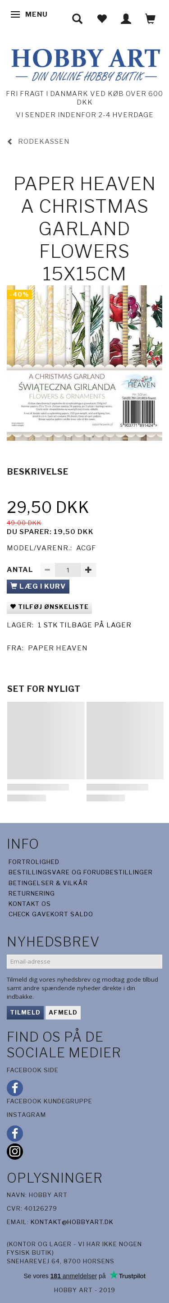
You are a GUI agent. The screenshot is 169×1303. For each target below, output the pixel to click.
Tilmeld (25, 1012)
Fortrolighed (34, 861)
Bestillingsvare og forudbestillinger (81, 872)
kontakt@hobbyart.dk (72, 1221)
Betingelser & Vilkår (48, 883)
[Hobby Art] (84, 63)
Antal (21, 570)
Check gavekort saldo (51, 914)
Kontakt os (30, 903)
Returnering (32, 893)
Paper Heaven (58, 648)
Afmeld (63, 1012)
